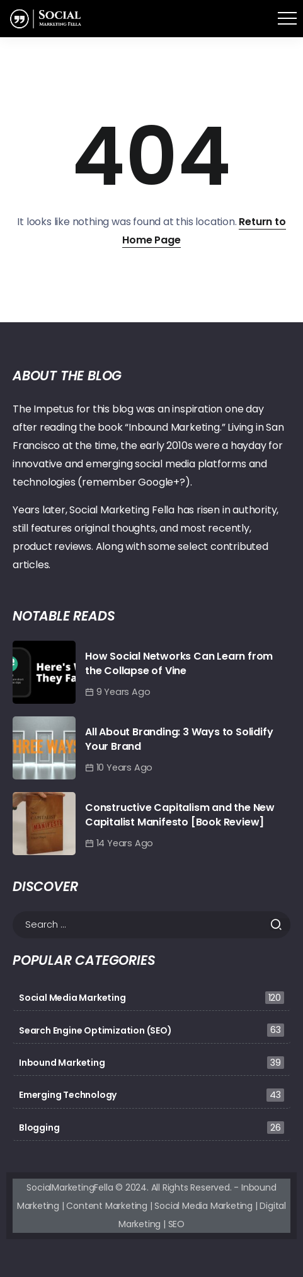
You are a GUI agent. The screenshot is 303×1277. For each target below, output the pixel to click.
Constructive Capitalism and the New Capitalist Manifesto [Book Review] (180, 814)
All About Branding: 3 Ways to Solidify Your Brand (179, 739)
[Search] (151, 924)
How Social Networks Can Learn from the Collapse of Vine (179, 663)
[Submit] (280, 924)
